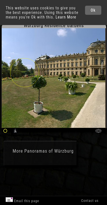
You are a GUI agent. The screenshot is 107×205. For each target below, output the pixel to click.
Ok (93, 10)
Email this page (22, 200)
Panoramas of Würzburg (49, 151)
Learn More (66, 17)
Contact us (89, 201)
